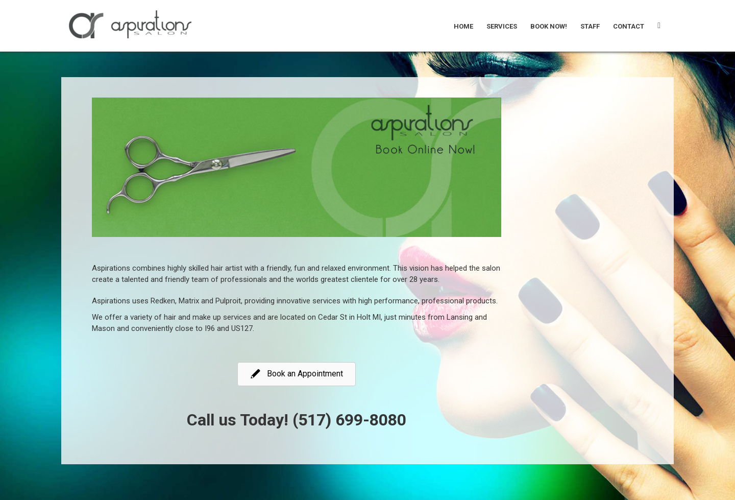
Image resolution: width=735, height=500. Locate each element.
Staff (590, 26)
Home (463, 26)
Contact (628, 26)
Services (501, 26)
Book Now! (548, 26)
